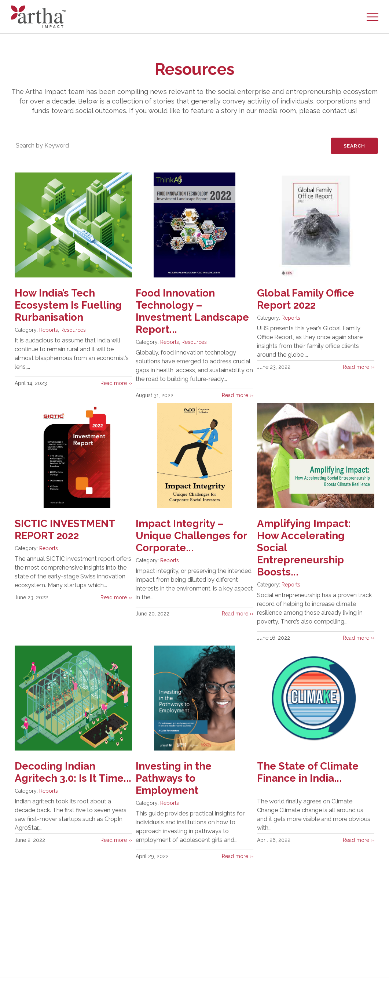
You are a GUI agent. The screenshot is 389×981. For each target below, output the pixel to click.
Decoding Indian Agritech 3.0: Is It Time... (56, 778)
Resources (73, 330)
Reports (48, 330)
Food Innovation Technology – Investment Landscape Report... (192, 311)
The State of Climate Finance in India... (308, 772)
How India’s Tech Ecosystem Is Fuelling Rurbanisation (68, 305)
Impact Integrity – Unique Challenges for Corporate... (191, 535)
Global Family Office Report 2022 (306, 299)
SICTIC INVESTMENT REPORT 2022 (66, 529)
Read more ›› (116, 383)
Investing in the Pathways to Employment (174, 778)
